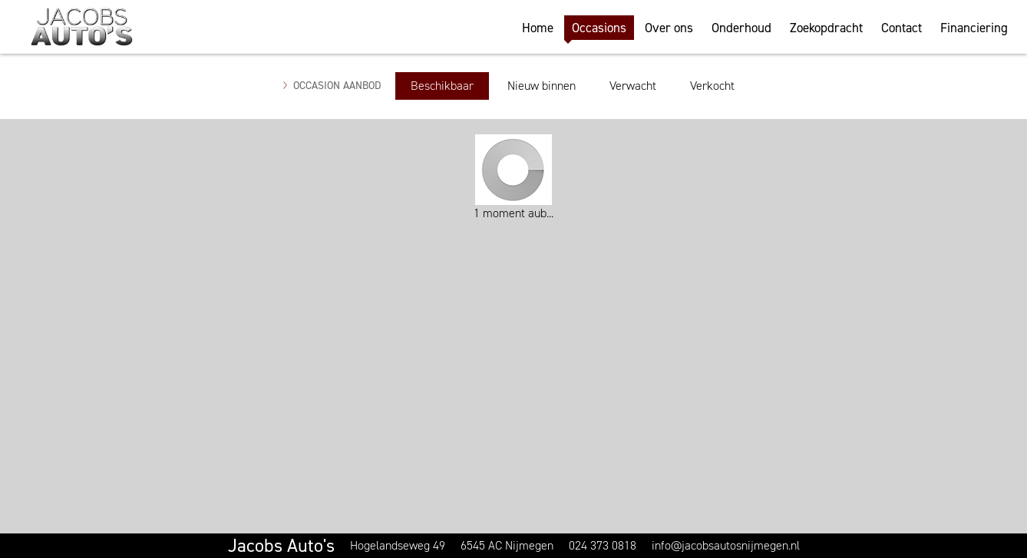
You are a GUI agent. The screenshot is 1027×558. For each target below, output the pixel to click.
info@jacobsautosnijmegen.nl (726, 545)
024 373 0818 (602, 545)
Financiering (974, 27)
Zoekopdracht (826, 27)
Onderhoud (741, 27)
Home (537, 27)
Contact (901, 27)
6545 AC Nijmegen (507, 545)
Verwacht (632, 86)
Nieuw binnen (541, 86)
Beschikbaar (442, 86)
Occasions (599, 27)
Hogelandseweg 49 (397, 545)
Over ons (669, 27)
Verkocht (712, 86)
